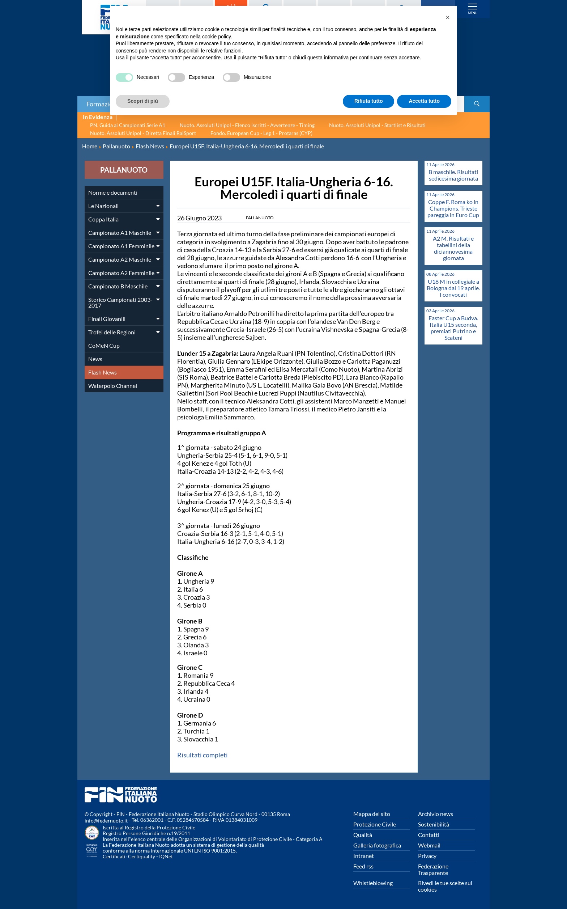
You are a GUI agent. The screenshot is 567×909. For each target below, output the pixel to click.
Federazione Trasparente (433, 869)
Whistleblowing (373, 882)
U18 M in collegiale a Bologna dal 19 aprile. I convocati (453, 288)
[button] (447, 17)
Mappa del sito (371, 813)
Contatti (428, 834)
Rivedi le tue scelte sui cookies (445, 886)
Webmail (429, 845)
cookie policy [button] (216, 36)
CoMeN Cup (104, 345)
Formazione (103, 104)
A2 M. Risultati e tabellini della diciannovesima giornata (453, 248)
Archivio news (435, 813)
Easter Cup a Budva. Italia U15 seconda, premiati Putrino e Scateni (453, 327)
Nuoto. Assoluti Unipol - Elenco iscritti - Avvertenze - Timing (247, 125)
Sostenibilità (433, 824)
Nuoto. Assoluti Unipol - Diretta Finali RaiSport (143, 133)
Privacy (427, 855)
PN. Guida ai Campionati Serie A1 (127, 125)
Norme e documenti (112, 192)
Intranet (363, 855)
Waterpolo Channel (112, 385)
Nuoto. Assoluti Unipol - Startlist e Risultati (377, 125)
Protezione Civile (374, 824)
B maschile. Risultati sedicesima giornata (453, 175)
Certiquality (141, 856)
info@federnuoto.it (106, 820)
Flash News (102, 372)
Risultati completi (202, 755)
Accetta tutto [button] (424, 101)
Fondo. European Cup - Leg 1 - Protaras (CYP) (261, 133)
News (95, 358)
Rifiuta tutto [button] (368, 101)
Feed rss (363, 866)
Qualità (362, 834)
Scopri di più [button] (142, 101)
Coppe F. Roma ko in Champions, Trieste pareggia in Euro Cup (453, 208)
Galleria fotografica (377, 845)
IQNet (166, 856)
